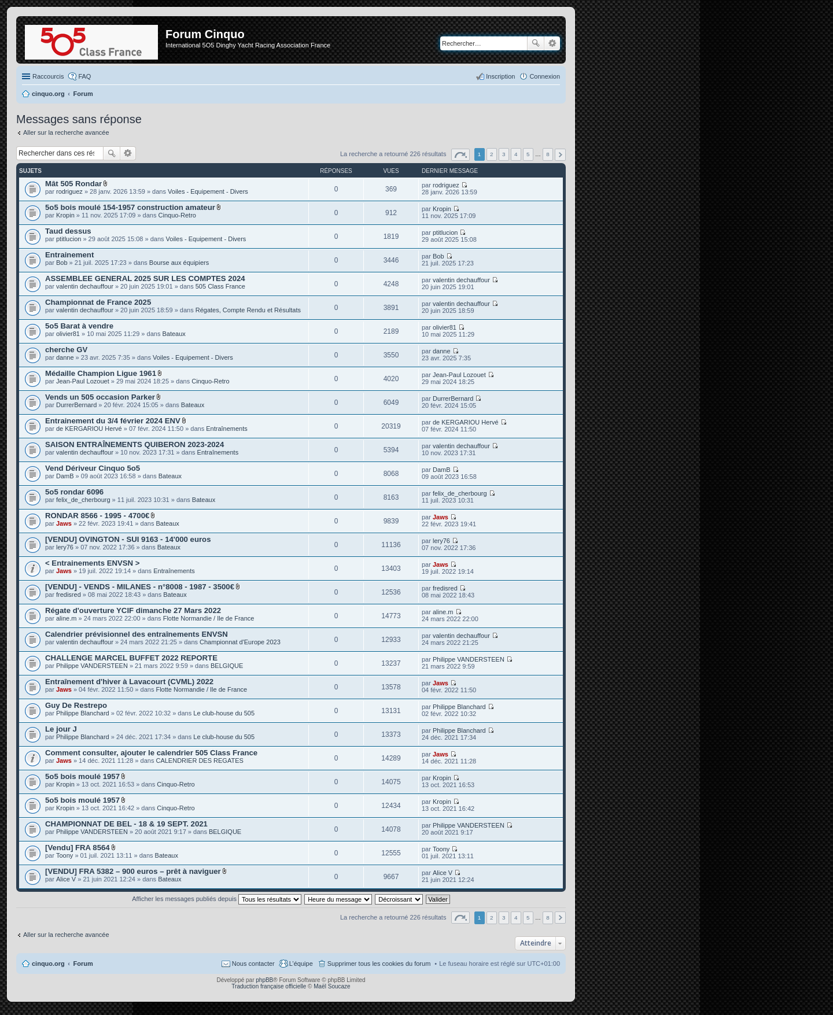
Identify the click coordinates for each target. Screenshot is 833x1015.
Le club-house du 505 (224, 713)
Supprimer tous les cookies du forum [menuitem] (379, 963)
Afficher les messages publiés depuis (216, 898)
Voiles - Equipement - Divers (208, 191)
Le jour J (61, 729)
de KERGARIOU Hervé (89, 428)
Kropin (65, 215)
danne (65, 357)
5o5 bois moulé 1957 (82, 776)
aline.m (66, 618)
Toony (64, 855)
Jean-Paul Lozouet (82, 381)
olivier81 (68, 333)
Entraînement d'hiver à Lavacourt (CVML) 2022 (129, 681)
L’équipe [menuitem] (301, 963)
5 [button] (528, 154)
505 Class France (220, 286)
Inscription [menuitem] (500, 76)
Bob (62, 262)
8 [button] (548, 154)
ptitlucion (68, 238)
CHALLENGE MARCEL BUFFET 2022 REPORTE (131, 658)
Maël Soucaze (332, 986)
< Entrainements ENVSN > (92, 563)
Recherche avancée (552, 43)
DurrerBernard (76, 404)
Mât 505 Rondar (73, 183)
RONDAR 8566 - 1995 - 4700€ (97, 515)
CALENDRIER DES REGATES (199, 760)
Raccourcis (48, 76)
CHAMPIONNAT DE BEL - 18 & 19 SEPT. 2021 (126, 824)
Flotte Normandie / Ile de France (209, 618)
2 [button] (491, 154)
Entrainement (69, 254)
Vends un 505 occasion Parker (100, 397)
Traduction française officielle (268, 986)
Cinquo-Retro (177, 215)
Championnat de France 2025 (98, 302)
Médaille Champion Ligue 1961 (100, 373)
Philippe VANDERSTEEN (92, 665)
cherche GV (66, 349)
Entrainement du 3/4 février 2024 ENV (112, 420)
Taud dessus (68, 231)
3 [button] (504, 154)
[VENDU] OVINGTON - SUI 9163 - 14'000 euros (128, 539)
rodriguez (69, 191)
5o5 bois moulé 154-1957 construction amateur (130, 207)
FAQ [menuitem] (84, 76)
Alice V (66, 879)
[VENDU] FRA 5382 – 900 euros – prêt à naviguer (133, 871)
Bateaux (173, 333)
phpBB (264, 980)
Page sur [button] (460, 155)
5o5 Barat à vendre (79, 326)
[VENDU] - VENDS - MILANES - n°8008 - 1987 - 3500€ (139, 586)
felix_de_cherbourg (83, 499)
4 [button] (516, 154)
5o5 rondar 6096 (74, 492)
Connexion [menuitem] (544, 76)
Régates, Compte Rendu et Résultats (248, 310)
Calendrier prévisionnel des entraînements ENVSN (136, 634)
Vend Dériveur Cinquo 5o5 (92, 468)
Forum (83, 963)
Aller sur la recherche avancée (66, 132)
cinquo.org (48, 963)
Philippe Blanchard (82, 713)
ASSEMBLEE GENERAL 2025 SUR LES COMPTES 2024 (145, 278)
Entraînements (227, 428)
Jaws (64, 523)
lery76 (64, 547)
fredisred (68, 594)
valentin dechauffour (84, 286)
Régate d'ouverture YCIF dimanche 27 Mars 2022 (133, 610)
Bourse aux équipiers (179, 262)
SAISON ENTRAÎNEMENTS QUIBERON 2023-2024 (134, 444)
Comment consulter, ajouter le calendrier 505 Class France (151, 752)
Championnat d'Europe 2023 (240, 641)
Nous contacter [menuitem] (253, 963)
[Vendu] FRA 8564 (77, 847)
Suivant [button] (560, 155)
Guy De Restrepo (76, 705)
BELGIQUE (227, 665)
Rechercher (535, 43)
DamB (65, 476)
